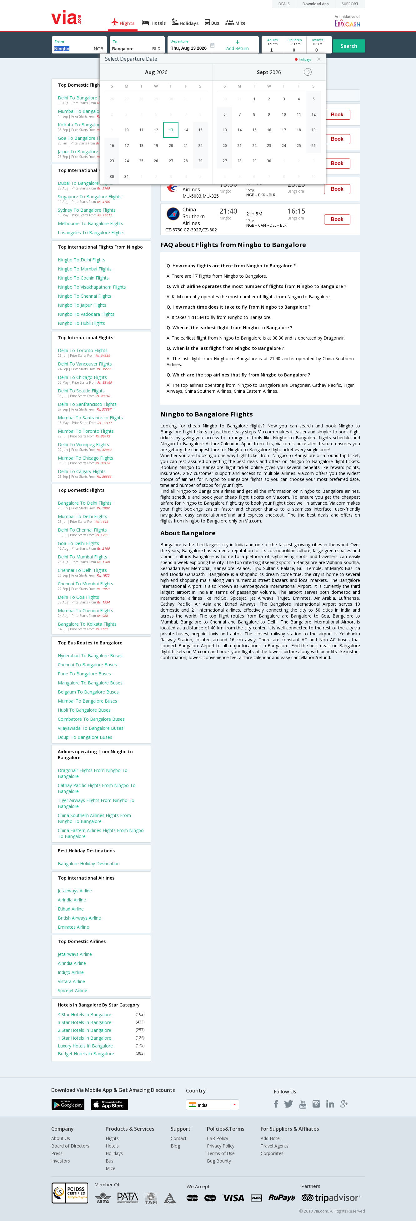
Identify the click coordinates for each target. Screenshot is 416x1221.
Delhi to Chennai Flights (82, 530)
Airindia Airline (72, 900)
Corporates (272, 1153)
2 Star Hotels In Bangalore (101, 1030)
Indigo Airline (71, 972)
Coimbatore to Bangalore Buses (91, 719)
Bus (109, 1161)
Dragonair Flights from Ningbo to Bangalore (93, 773)
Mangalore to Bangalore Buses (90, 683)
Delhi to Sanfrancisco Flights (87, 404)
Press (57, 1153)
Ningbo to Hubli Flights (81, 323)
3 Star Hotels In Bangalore (101, 1022)
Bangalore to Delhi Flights (85, 503)
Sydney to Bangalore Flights (87, 210)
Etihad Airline (71, 909)
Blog (175, 1146)
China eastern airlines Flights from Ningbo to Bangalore (101, 833)
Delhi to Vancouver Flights (85, 364)
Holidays (114, 1153)
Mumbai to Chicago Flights (85, 458)
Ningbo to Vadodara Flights (86, 314)
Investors (60, 1161)
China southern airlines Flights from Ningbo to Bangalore (94, 818)
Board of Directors (70, 1146)
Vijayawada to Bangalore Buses (90, 728)
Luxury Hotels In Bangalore (101, 1046)
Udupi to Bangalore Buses (85, 737)
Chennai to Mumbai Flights (85, 584)
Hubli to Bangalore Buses (84, 710)
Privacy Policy (220, 1146)
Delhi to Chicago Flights (82, 377)
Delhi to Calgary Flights (82, 471)
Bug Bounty (219, 1161)
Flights (112, 1138)
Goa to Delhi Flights (78, 543)
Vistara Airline (71, 981)
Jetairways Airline (75, 891)
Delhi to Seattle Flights (81, 391)
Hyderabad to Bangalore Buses (90, 655)
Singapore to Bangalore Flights (90, 196)
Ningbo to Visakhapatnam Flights (92, 287)
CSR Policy (217, 1138)
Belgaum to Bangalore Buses (88, 692)
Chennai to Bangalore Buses (87, 665)
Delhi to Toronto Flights (83, 350)
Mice (110, 1168)
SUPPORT (350, 4)
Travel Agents (274, 1146)
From (59, 41)
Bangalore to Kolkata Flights (87, 624)
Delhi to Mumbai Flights (82, 557)
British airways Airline (79, 918)
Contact (179, 1138)
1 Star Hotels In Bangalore (101, 1038)
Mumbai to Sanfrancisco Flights (90, 418)
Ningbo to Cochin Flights (83, 278)
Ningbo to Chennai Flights (84, 296)
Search (349, 46)
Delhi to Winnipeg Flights (83, 444)
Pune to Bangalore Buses (84, 674)
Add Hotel (271, 1138)
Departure (179, 41)
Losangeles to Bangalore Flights (91, 232)
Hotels (112, 1146)
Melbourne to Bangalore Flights (90, 223)
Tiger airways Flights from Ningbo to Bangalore (96, 803)
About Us (60, 1138)
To (115, 41)
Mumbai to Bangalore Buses (87, 701)
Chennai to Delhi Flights (82, 570)
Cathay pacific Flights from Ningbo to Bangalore (97, 788)
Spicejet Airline (72, 990)
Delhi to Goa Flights (78, 597)
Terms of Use (221, 1153)
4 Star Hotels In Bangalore (101, 1014)
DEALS (284, 4)
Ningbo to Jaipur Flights (82, 305)
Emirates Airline (73, 927)
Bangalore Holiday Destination (89, 863)
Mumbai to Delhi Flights (82, 516)
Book (337, 114)
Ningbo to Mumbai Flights (85, 269)
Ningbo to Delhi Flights (81, 260)
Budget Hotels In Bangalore (101, 1054)
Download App (316, 4)
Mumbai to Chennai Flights (85, 610)
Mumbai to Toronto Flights (86, 431)
